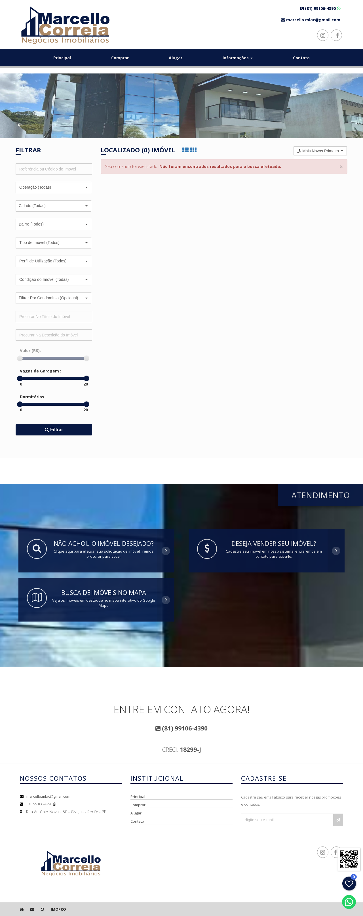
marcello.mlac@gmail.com (48, 796)
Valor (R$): (30, 350)
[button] (53, 187)
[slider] (20, 358)
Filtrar (54, 429)
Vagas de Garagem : (40, 371)
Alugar (175, 57)
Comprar (120, 57)
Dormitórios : (33, 396)
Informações (238, 57)
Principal (62, 57)
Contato (301, 57)
